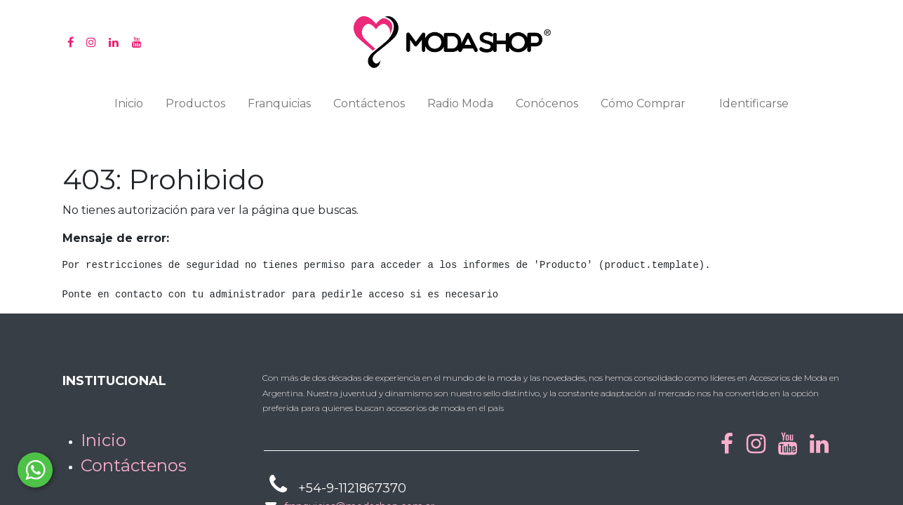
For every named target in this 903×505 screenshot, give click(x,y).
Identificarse (754, 103)
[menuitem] (128, 106)
